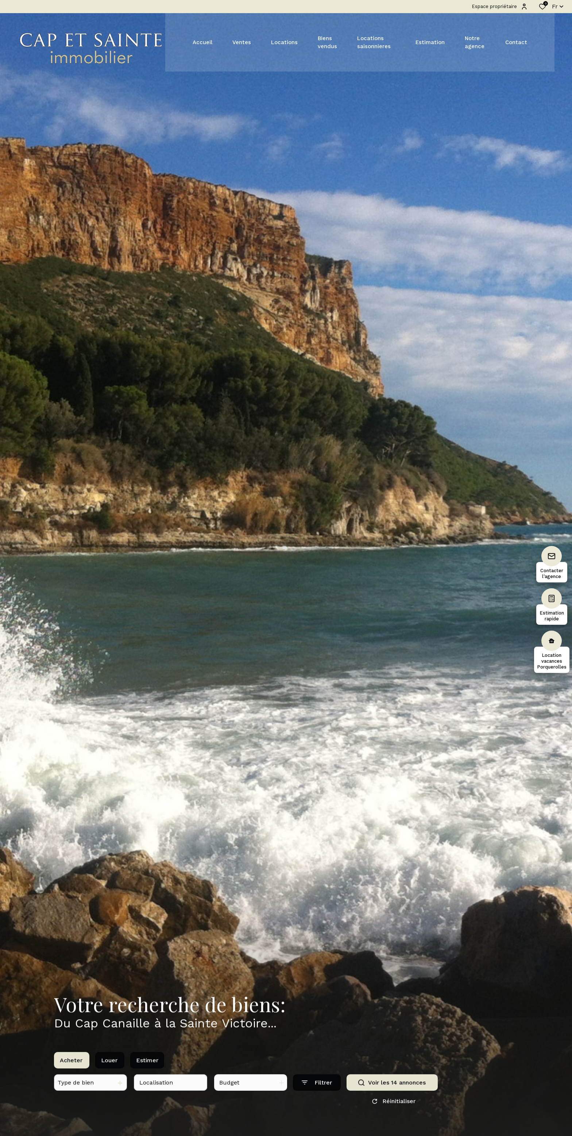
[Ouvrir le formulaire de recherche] (317, 1090)
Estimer (147, 1067)
